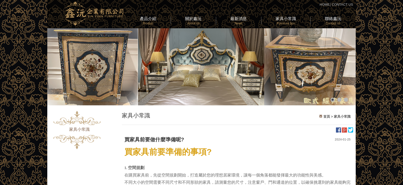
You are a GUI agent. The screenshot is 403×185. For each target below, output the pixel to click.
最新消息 (238, 20)
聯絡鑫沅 (333, 20)
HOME (325, 4)
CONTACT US (342, 4)
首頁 (326, 116)
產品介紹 (148, 20)
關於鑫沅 (193, 20)
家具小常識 (286, 20)
